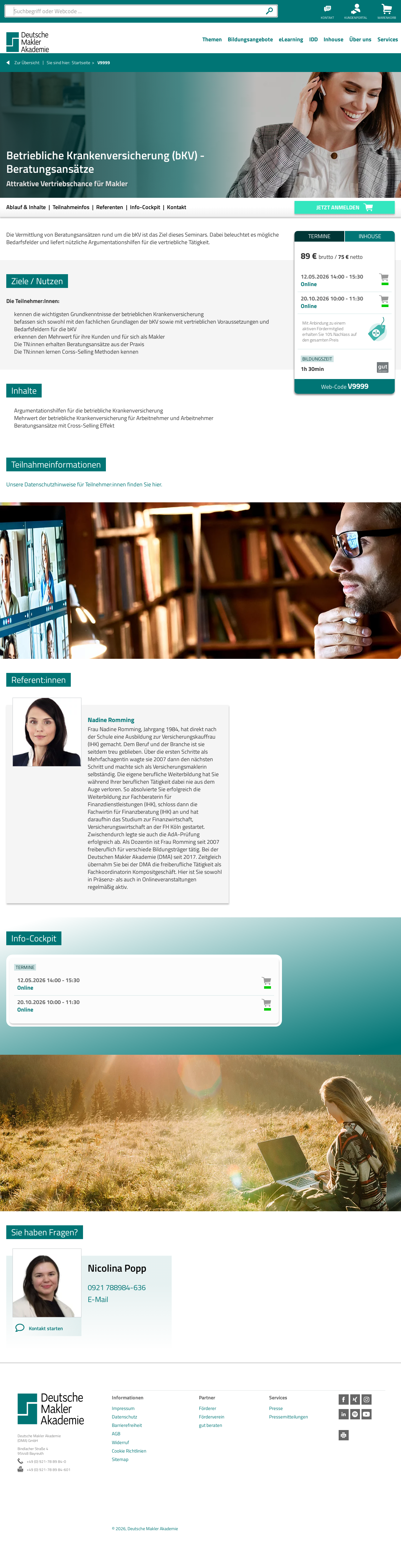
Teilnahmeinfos (72, 207)
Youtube (369, 1414)
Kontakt (176, 207)
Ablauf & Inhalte (26, 207)
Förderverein (211, 1416)
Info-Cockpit (145, 207)
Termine (319, 236)
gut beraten (210, 1425)
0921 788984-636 (117, 1287)
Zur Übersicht (26, 62)
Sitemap (120, 1459)
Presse (276, 1408)
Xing (356, 1399)
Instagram (369, 1399)
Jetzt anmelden (337, 207)
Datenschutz (124, 1416)
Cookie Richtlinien (129, 1450)
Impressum (123, 1408)
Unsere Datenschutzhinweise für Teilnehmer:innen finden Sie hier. (84, 484)
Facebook (344, 1399)
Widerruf (120, 1442)
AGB (116, 1433)
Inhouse (370, 236)
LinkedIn (344, 1414)
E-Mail (98, 1299)
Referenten (110, 207)
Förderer (207, 1408)
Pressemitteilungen (288, 1416)
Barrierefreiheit (127, 1425)
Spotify (356, 1414)
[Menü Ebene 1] (212, 44)
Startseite (81, 62)
